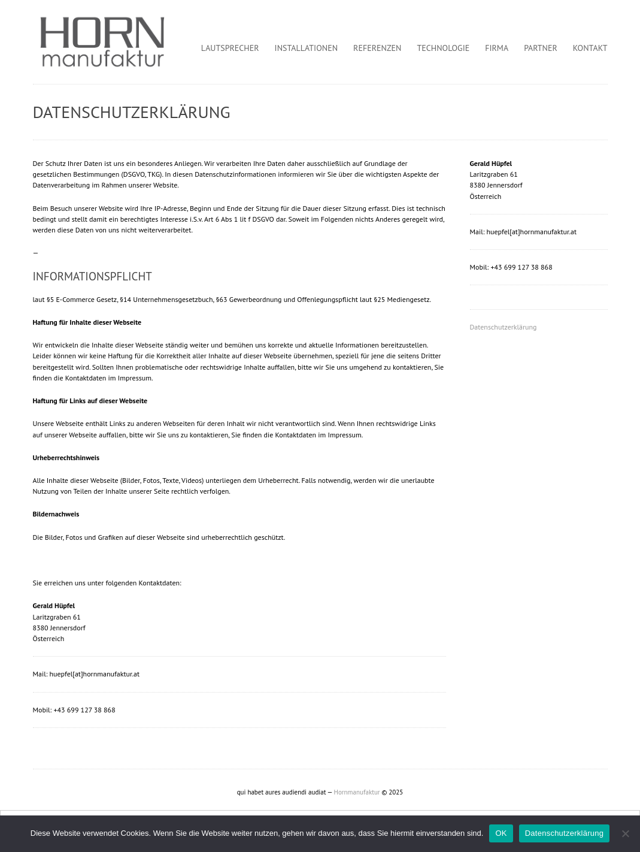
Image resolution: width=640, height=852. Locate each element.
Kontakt (590, 48)
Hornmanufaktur (357, 792)
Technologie (443, 48)
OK (500, 833)
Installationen (306, 48)
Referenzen (377, 48)
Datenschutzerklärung (503, 326)
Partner (540, 48)
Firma (496, 48)
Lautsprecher (230, 48)
